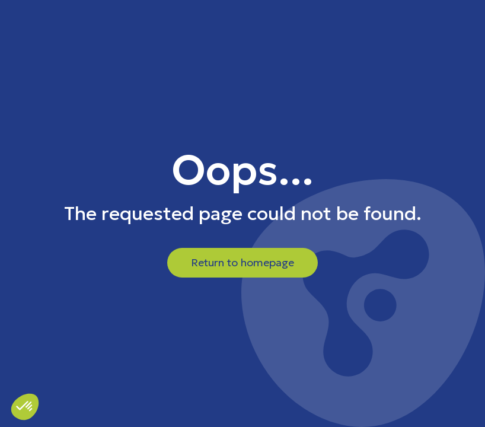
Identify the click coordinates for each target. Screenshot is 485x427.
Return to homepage (242, 262)
